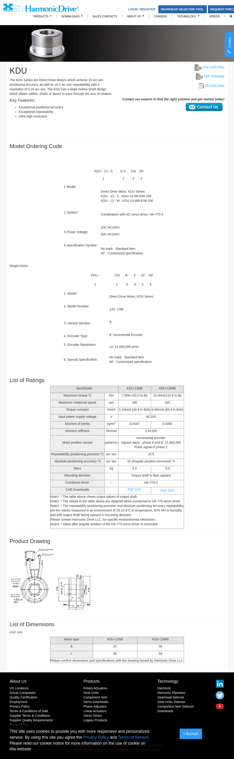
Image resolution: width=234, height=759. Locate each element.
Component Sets (95, 697)
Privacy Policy (19, 706)
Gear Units (91, 693)
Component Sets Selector (175, 706)
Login (133, 9)
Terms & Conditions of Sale (29, 711)
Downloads (72, 18)
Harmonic (164, 688)
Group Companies (23, 693)
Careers (160, 16)
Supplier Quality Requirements (31, 720)
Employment (18, 702)
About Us (136, 18)
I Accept (190, 733)
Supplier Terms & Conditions (30, 715)
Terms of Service (133, 737)
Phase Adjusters (94, 706)
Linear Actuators (94, 711)
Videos (214, 16)
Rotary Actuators (95, 688)
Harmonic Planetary (171, 693)
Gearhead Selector (170, 697)
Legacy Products (95, 720)
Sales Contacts (105, 16)
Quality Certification (23, 697)
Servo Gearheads (96, 702)
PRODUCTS (43, 18)
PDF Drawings (210, 76)
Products (91, 681)
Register (147, 9)
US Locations (19, 688)
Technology (189, 18)
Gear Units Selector (171, 702)
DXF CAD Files (209, 67)
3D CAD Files (214, 86)
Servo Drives (92, 715)
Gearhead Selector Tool (182, 9)
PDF (131, 489)
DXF (138, 489)
